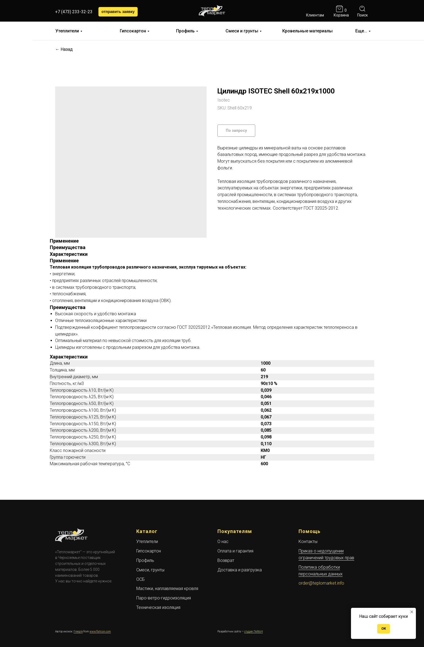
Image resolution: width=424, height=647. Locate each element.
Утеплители (67, 30)
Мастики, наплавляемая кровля (167, 588)
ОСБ (140, 579)
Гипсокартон (133, 30)
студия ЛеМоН (253, 631)
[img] (314, 8)
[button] (118, 11)
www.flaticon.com (100, 631)
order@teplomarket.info (321, 583)
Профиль (185, 30)
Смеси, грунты (150, 569)
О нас (222, 541)
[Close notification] (412, 612)
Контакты (308, 541)
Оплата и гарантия (235, 551)
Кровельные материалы (307, 30)
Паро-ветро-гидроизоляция (163, 598)
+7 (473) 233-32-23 (73, 11)
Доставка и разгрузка (239, 569)
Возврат (225, 560)
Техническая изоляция (158, 607)
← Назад (64, 49)
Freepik (78, 631)
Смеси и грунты (242, 30)
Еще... (361, 30)
